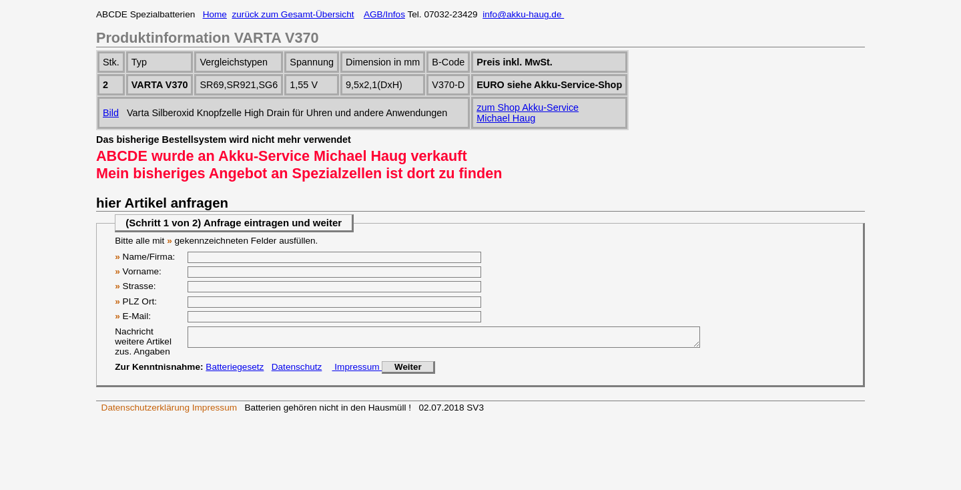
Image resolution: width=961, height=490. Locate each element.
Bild (111, 112)
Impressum (357, 371)
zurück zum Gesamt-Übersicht (293, 14)
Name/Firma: (145, 257)
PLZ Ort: (136, 301)
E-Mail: (133, 316)
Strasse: (135, 286)
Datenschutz (297, 371)
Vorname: (138, 271)
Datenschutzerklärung (145, 412)
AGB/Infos (384, 14)
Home (215, 14)
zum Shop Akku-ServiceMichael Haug (527, 113)
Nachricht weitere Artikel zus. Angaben (143, 341)
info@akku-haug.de (523, 14)
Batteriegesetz (235, 371)
